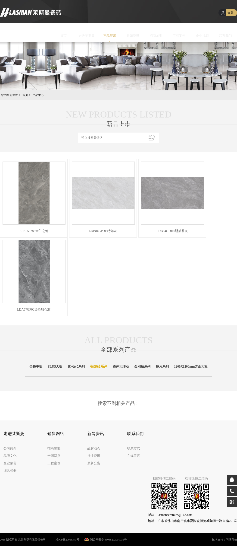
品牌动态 (93, 448)
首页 (63, 36)
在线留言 (133, 456)
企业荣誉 (9, 463)
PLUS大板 (55, 366)
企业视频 (202, 36)
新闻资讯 (132, 36)
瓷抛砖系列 (98, 366)
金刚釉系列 (142, 366)
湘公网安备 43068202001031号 (108, 539)
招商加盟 (156, 36)
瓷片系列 (162, 366)
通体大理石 (121, 366)
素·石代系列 (76, 366)
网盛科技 (231, 539)
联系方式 (133, 448)
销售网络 (55, 433)
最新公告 (93, 463)
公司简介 (9, 448)
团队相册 (9, 470)
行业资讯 (93, 456)
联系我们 (225, 36)
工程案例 (179, 36)
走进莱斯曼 (86, 36)
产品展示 (109, 36)
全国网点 (53, 456)
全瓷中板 (35, 366)
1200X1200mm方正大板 (191, 366)
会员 (230, 12)
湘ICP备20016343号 (63, 539)
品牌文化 (9, 456)
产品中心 (38, 95)
